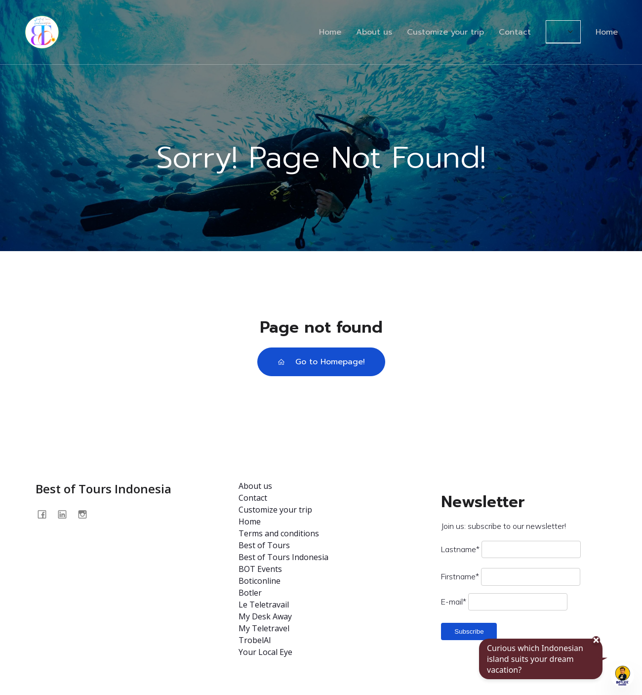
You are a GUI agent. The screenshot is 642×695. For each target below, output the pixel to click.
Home (330, 32)
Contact (515, 32)
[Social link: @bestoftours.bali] (86, 514)
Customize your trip (445, 32)
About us (374, 32)
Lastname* (460, 549)
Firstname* (460, 576)
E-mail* (453, 602)
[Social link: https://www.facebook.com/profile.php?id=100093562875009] (46, 514)
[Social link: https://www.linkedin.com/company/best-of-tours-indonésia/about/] (66, 514)
